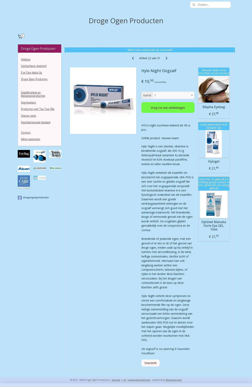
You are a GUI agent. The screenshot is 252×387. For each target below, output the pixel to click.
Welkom (25, 59)
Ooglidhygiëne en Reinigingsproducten (33, 94)
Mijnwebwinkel (174, 379)
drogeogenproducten (33, 197)
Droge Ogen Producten (34, 79)
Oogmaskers (28, 102)
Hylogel (213, 161)
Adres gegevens (30, 139)
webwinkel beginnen (139, 379)
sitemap (116, 379)
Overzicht (151, 363)
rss (124, 379)
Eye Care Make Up (31, 73)
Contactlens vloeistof (33, 66)
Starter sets (28, 116)
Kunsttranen (28, 86)
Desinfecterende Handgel (35, 122)
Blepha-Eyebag (213, 107)
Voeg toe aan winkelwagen (168, 107)
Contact (26, 133)
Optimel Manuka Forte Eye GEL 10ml (213, 226)
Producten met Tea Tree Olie (37, 109)
